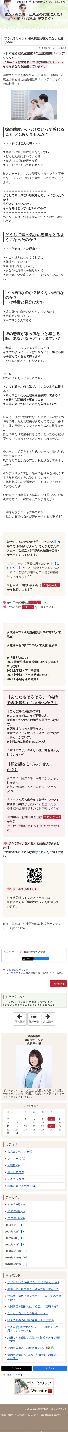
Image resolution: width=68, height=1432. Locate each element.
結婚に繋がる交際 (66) (21, 1185)
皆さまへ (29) (15, 1179)
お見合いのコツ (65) (19, 1151)
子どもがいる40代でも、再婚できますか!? (33, 1282)
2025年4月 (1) (16, 1211)
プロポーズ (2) (16, 1158)
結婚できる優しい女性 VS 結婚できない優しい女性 (34, 1339)
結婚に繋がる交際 (35, 952)
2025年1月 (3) (16, 1218)
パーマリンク (14, 952)
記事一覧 (34, 1021)
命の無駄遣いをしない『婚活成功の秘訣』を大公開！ (34, 1356)
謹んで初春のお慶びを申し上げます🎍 (30, 1320)
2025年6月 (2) (16, 1204)
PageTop (57, 983)
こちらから (50, 585)
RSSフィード (14, 1374)
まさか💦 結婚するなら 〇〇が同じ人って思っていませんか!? (33, 1328)
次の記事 (49, 1018)
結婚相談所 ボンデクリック (52, 1409)
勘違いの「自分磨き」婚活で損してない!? (33, 1289)
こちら (34, 602)
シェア (29, 958)
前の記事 (20, 1018)
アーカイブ (13, 1197)
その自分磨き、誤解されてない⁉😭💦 (30, 1347)
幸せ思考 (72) (15, 1172)
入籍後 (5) (13, 1165)
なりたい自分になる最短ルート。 (27, 1313)
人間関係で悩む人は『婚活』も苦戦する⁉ (32, 1306)
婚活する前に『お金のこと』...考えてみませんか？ (34, 1297)
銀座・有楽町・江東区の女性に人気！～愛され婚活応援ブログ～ (34, 16)
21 (51, 1126)
